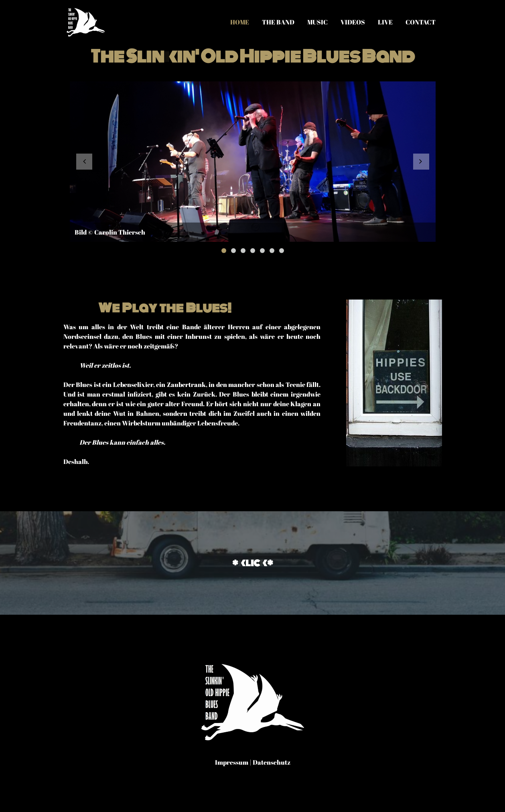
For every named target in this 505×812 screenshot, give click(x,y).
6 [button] (272, 250)
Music (317, 22)
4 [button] (252, 250)
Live (385, 22)
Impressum (231, 762)
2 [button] (233, 250)
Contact (421, 22)
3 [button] (243, 250)
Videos (353, 22)
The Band (278, 22)
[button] (84, 162)
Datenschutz (271, 762)
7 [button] (281, 250)
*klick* (252, 563)
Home (239, 22)
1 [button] (223, 250)
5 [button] (262, 250)
